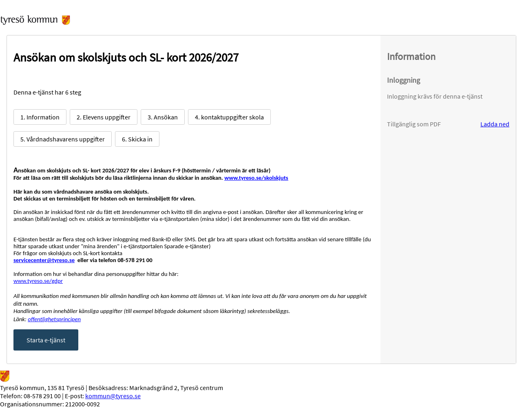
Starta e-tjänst (46, 340)
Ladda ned (494, 124)
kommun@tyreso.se (113, 396)
